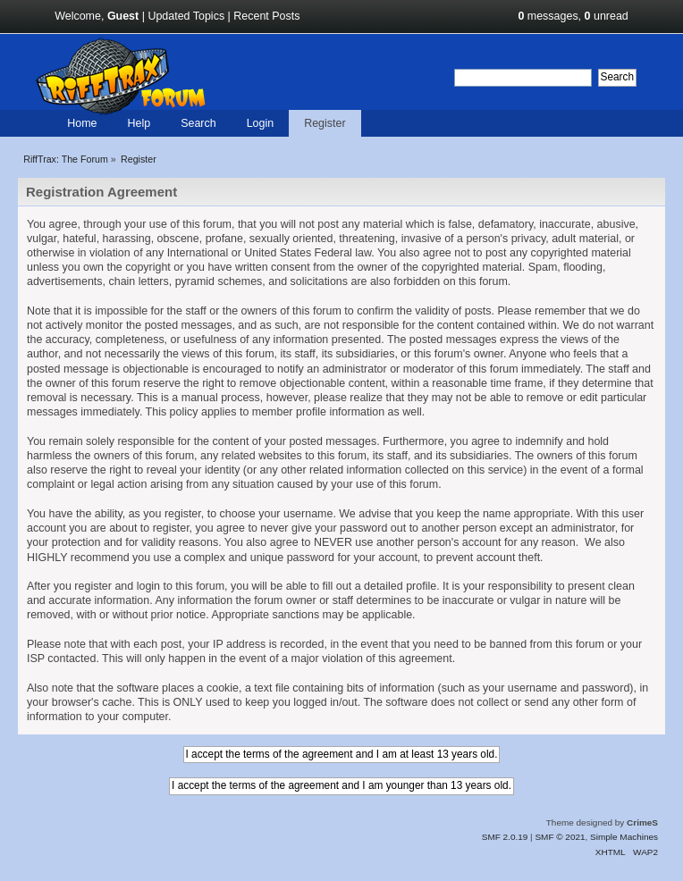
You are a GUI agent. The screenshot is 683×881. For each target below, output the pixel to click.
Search (198, 123)
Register (324, 123)
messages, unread (573, 16)
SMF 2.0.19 (505, 837)
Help (138, 123)
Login (260, 123)
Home (82, 123)
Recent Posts (266, 16)
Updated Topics (186, 16)
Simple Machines (624, 837)
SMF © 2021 (560, 837)
